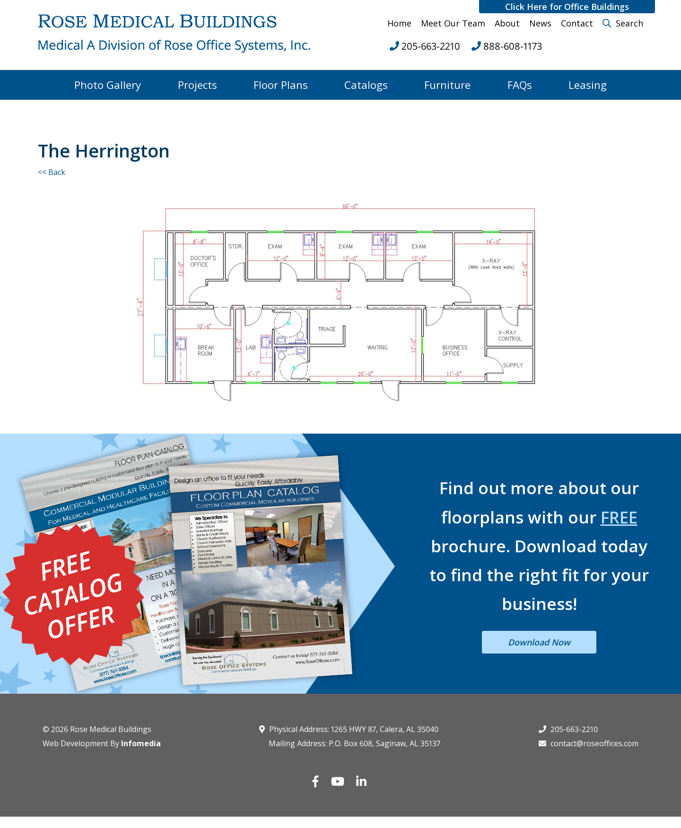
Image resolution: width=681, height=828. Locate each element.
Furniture (447, 85)
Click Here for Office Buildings (567, 6)
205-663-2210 (568, 729)
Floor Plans (280, 85)
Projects (197, 85)
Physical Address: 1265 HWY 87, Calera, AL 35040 (348, 729)
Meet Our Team (453, 23)
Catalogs (366, 85)
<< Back (51, 172)
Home (399, 23)
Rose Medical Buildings (110, 729)
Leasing (587, 85)
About (507, 23)
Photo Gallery (107, 85)
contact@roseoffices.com (588, 743)
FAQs (519, 85)
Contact (577, 23)
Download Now (539, 642)
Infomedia (141, 743)
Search (622, 23)
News (540, 23)
